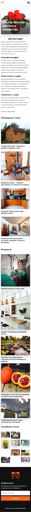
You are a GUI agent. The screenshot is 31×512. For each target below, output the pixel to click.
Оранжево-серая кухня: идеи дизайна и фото (12, 212)
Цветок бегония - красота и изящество (14, 26)
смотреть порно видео (8, 111)
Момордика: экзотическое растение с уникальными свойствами (15, 396)
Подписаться (15, 498)
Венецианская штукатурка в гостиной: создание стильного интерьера (13, 240)
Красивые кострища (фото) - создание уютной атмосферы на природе (13, 359)
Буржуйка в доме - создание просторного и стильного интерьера (15, 184)
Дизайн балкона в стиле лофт (12, 289)
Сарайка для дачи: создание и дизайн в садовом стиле (13, 147)
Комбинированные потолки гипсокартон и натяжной (12, 421)
